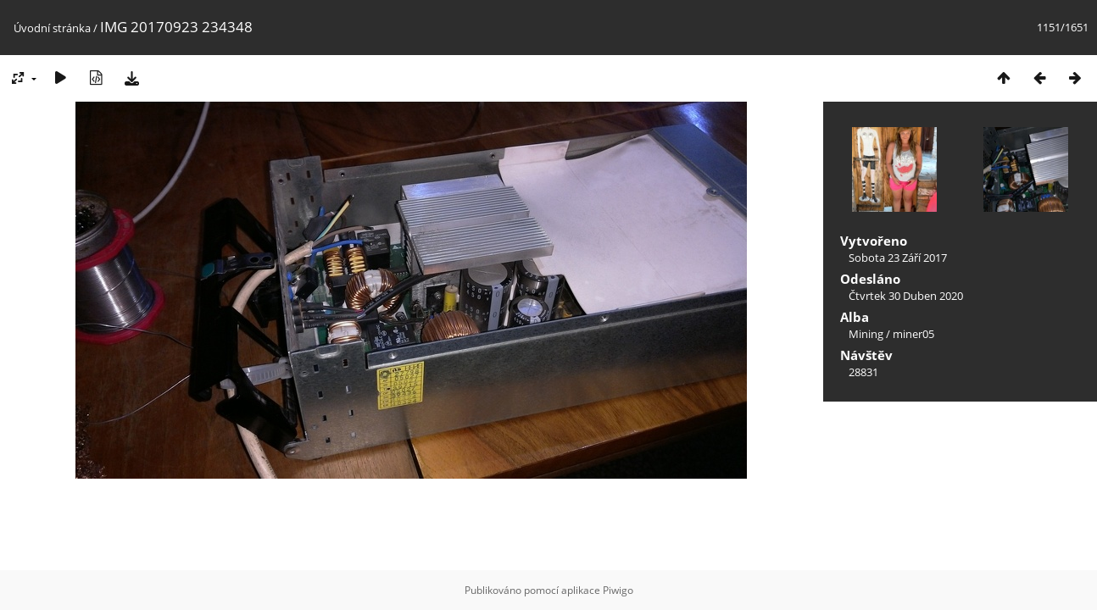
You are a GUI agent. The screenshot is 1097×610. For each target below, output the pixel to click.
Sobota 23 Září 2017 (898, 257)
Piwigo (618, 590)
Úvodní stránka (52, 28)
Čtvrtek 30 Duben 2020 (906, 295)
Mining (866, 333)
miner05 (913, 333)
